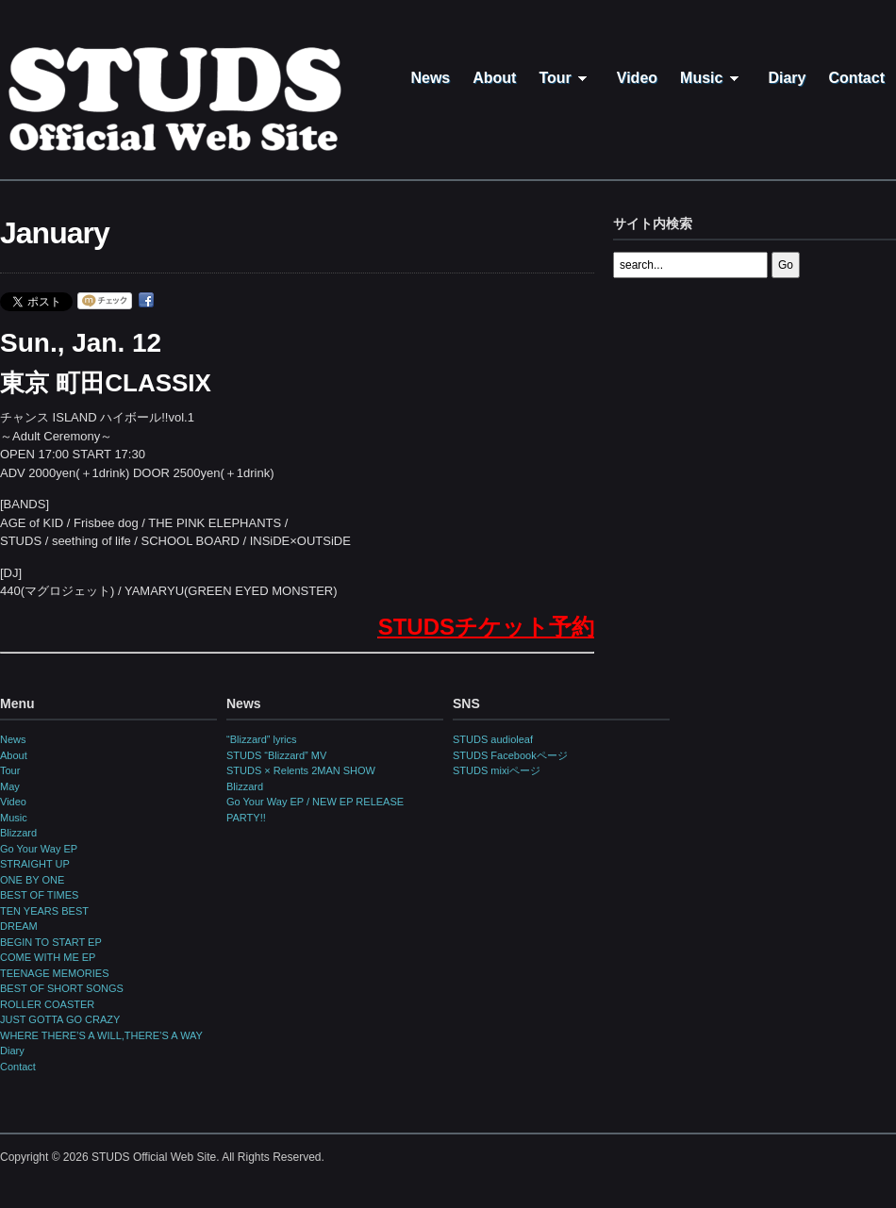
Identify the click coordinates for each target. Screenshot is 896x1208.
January (54, 233)
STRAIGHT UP (35, 863)
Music (712, 78)
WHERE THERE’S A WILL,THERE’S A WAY (101, 1035)
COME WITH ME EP (47, 957)
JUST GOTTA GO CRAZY (60, 1019)
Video (637, 78)
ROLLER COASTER (47, 1004)
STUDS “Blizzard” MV (276, 755)
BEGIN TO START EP (51, 942)
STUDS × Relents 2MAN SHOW (300, 770)
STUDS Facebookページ (510, 755)
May (10, 786)
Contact (856, 78)
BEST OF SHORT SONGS (62, 988)
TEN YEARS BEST (44, 911)
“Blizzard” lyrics (261, 739)
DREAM (19, 926)
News (430, 78)
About (494, 78)
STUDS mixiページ (496, 770)
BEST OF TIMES (39, 895)
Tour (566, 78)
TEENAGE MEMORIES (54, 973)
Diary (786, 78)
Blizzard (18, 832)
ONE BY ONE (32, 879)
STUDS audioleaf (493, 739)
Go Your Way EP (38, 848)
